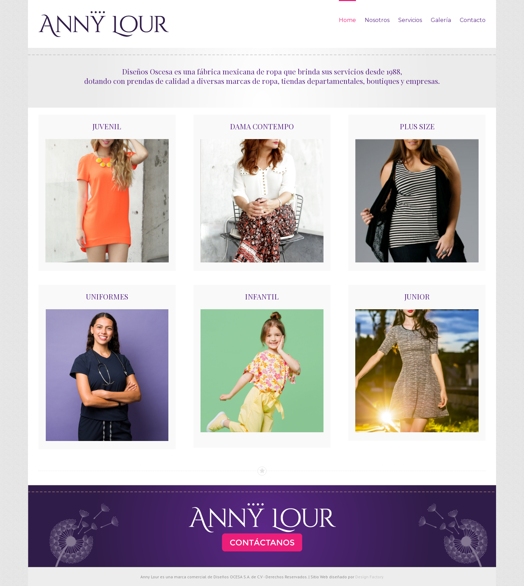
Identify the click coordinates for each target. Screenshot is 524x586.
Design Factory (369, 576)
